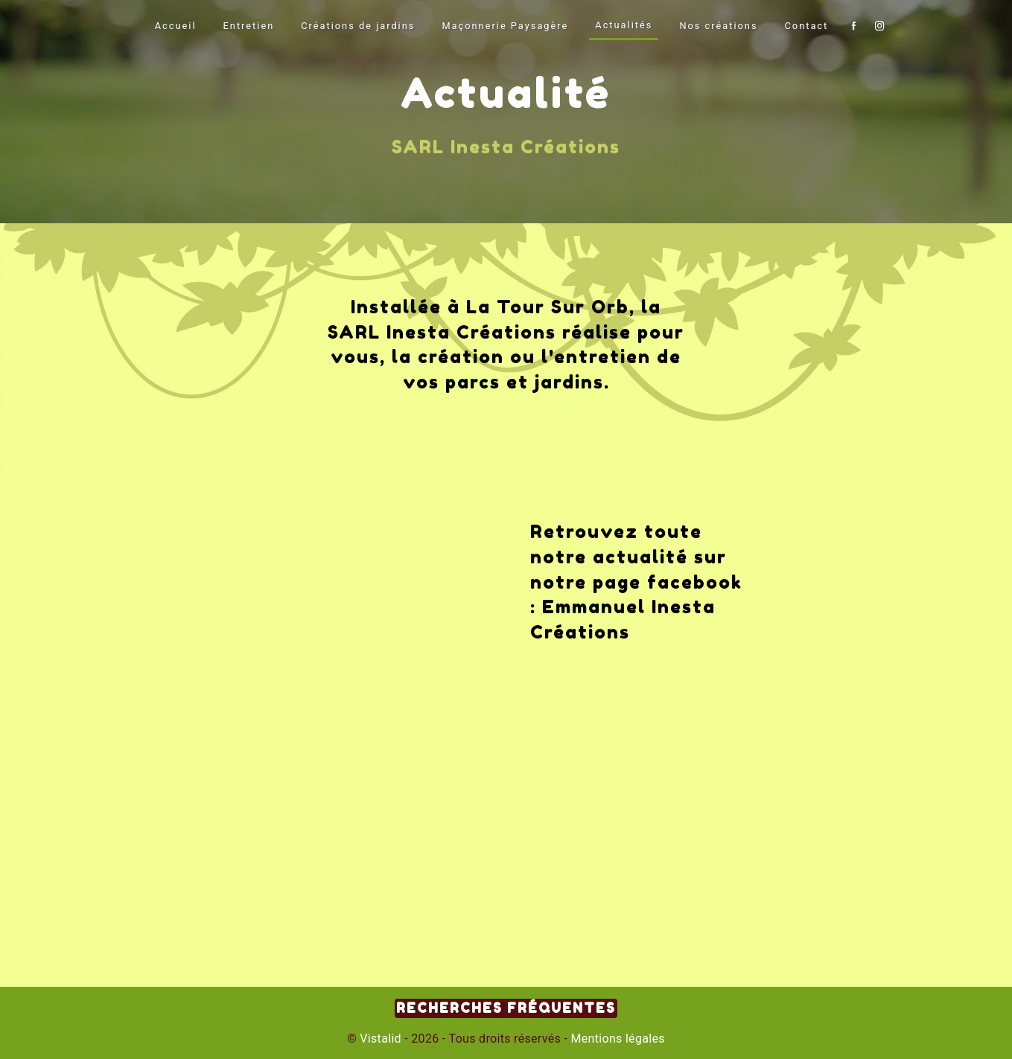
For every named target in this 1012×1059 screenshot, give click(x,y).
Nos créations (718, 25)
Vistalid (380, 1038)
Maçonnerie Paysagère (505, 25)
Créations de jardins (358, 25)
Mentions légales (616, 1038)
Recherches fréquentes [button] (506, 1008)
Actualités (623, 25)
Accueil (176, 25)
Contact (807, 25)
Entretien (249, 25)
